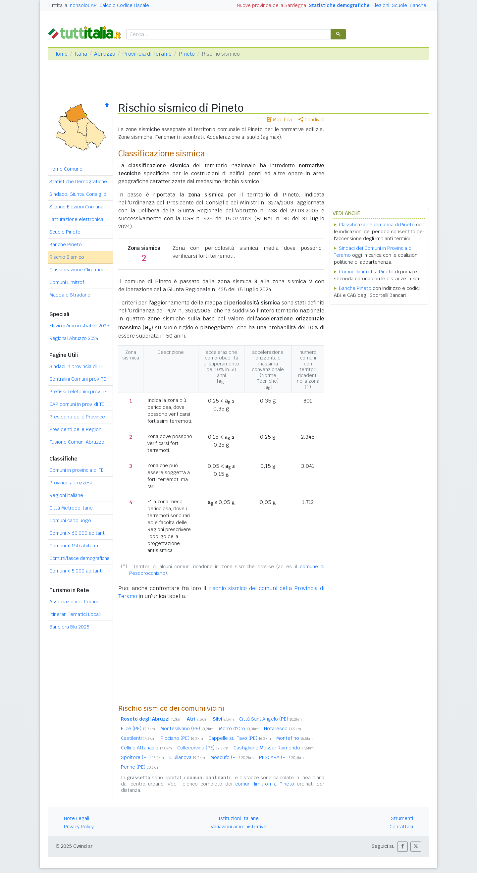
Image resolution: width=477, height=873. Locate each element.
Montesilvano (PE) (187, 729)
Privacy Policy (79, 827)
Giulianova (187, 757)
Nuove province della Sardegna (271, 5)
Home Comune (65, 169)
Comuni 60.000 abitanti (77, 533)
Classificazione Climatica (76, 270)
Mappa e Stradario (69, 295)
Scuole (399, 5)
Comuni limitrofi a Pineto (366, 272)
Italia (81, 53)
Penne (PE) (140, 767)
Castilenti (138, 738)
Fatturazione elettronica (76, 219)
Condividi (311, 120)
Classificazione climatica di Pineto (377, 225)
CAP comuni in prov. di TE (76, 404)
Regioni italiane (66, 495)
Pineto (187, 53)
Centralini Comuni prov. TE (77, 379)
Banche (418, 5)
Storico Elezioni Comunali (77, 207)
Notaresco (282, 729)
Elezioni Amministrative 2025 (79, 326)
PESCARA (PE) (281, 757)
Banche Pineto (65, 244)
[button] (402, 847)
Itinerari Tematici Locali (75, 614)
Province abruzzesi (70, 483)
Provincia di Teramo (147, 53)
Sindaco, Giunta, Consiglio (77, 194)
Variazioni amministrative (238, 827)
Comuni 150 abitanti (73, 546)
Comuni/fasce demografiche (79, 558)
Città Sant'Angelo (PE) (270, 719)
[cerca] (228, 34)
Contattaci (401, 827)
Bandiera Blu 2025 (69, 627)
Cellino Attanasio (146, 748)
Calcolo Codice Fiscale (124, 5)
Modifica (279, 120)
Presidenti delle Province (77, 417)
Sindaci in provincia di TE (76, 366)
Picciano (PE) (182, 738)
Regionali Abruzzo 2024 (73, 338)
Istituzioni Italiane (239, 818)
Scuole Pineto (64, 232)
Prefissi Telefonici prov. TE (78, 392)
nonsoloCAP (83, 5)
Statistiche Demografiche (78, 182)
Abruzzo (104, 53)
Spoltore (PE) (142, 757)
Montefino (294, 738)
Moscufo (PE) (232, 757)
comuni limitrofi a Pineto (264, 784)
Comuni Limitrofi (67, 282)
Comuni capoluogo (70, 520)
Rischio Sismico (66, 257)
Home (60, 53)
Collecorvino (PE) (202, 748)
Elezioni (380, 5)
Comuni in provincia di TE (76, 470)
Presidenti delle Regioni (75, 429)
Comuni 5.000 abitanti (76, 571)
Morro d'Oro (239, 729)
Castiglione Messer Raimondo (274, 748)
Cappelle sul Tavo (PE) (239, 738)
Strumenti (402, 818)
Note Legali (76, 818)
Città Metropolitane (71, 508)
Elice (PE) (138, 729)
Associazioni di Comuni (74, 602)
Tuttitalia (57, 5)
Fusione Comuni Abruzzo (76, 442)
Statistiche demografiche (339, 5)
